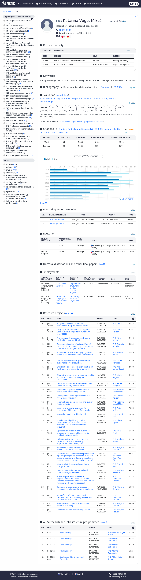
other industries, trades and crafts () (18, 266)
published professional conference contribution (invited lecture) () (20, 45)
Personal (105, 87)
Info (75, 3)
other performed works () (21, 155)
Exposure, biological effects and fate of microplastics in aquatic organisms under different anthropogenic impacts (75, 346)
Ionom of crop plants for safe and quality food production (75, 402)
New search (25, 3)
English (79, 574)
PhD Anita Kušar (117, 408)
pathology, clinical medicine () (19, 231)
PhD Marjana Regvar (118, 376)
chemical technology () (16, 219)
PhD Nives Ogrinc (117, 422)
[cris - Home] (8, 3)
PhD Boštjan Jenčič (118, 354)
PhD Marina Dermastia (113, 551)
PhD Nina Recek (117, 339)
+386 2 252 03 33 (117, 574)
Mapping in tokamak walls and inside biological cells (73, 467)
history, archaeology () (16, 270)
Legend (69, 315)
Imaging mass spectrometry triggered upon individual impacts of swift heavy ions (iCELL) (74, 332)
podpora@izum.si (117, 576)
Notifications (92, 3)
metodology (62, 95)
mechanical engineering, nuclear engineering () (16, 238)
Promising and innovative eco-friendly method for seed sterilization (74, 339)
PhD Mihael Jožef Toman (115, 558)
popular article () (17, 33)
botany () (11, 164)
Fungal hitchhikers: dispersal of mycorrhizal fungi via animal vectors (73, 325)
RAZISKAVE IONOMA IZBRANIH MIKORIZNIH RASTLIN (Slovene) (71, 448)
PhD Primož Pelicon (118, 331)
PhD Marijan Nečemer (118, 473)
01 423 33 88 (63, 30)
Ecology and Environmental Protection (72, 558)
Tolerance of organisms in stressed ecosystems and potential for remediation (72, 490)
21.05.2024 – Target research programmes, (78, 121)
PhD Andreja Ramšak (118, 345)
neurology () (11, 234)
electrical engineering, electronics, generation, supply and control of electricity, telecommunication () (19, 213)
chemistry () (12, 172)
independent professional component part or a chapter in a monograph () (19, 88)
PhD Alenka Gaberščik (113, 540)
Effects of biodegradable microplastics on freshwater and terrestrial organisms (75, 368)
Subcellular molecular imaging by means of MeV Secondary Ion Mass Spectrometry (75, 355)
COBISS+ (118, 87)
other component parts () (21, 93)
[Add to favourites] (135, 17)
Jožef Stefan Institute (61, 284)
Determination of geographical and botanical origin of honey (72, 473)
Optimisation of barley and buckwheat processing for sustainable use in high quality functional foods (74, 433)
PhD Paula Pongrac (117, 362)
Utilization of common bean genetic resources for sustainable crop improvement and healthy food (73, 441)
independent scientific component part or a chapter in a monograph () (19, 81)
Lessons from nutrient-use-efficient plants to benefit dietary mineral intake (74, 384)
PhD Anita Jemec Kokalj (118, 368)
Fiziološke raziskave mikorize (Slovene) (74, 510)
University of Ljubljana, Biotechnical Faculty (61, 299)
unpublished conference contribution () (18, 147)
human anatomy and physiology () (20, 207)
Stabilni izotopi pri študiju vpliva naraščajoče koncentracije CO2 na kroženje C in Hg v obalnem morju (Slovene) (72, 424)
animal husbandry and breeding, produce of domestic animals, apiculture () (20, 252)
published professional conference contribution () (18, 55)
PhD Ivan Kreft (117, 432)
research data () (17, 133)
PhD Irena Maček (117, 325)
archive (99, 121)
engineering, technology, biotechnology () (17, 183)
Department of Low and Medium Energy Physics (75, 287)
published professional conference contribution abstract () (18, 75)
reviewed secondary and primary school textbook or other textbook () (18, 103)
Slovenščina (64, 574)
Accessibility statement (28, 576)
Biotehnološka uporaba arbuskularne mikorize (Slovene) (73, 505)
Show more (126, 198)
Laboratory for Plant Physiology (75, 297)
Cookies (13, 576)
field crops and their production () (20, 188)
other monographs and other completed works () (18, 137)
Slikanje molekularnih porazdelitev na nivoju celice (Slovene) (73, 396)
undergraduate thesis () (21, 123)
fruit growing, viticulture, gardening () (17, 202)
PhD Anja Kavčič (57, 223)
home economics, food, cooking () (20, 261)
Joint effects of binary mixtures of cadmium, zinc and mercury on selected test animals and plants (74, 498)
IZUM (13, 574)
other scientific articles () (21, 28)
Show (43, 203)
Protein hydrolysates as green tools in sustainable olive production (74, 362)
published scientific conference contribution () (18, 51)
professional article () (19, 31)
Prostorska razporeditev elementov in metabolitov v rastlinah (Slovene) (73, 390)
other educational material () (20, 109)
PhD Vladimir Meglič (118, 440)
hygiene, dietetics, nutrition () (19, 229)
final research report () (21, 126)
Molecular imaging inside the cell (72, 415)
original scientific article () (18, 21)
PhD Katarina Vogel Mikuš (118, 390)
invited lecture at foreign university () (19, 142)
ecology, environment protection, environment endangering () (16, 177)
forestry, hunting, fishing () (18, 257)
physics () (11, 170)
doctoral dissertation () (21, 117)
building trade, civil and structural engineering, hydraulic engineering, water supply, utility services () (18, 245)
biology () (11, 167)
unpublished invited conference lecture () (16, 151)
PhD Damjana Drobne (117, 480)
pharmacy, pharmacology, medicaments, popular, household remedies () (17, 196)
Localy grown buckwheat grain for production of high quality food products (75, 408)
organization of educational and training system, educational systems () (20, 224)
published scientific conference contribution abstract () (16, 68)
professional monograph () (22, 98)
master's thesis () (18, 120)
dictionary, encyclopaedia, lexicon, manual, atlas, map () (19, 114)
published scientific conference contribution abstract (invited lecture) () (18, 61)
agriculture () (12, 191)
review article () (17, 25)
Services (61, 3)
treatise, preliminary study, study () (20, 130)
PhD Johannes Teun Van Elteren (117, 456)
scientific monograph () (20, 96)
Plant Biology (66, 533)
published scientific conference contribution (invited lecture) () (20, 38)
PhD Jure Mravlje (57, 219)
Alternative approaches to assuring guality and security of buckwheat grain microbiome (74, 377)
